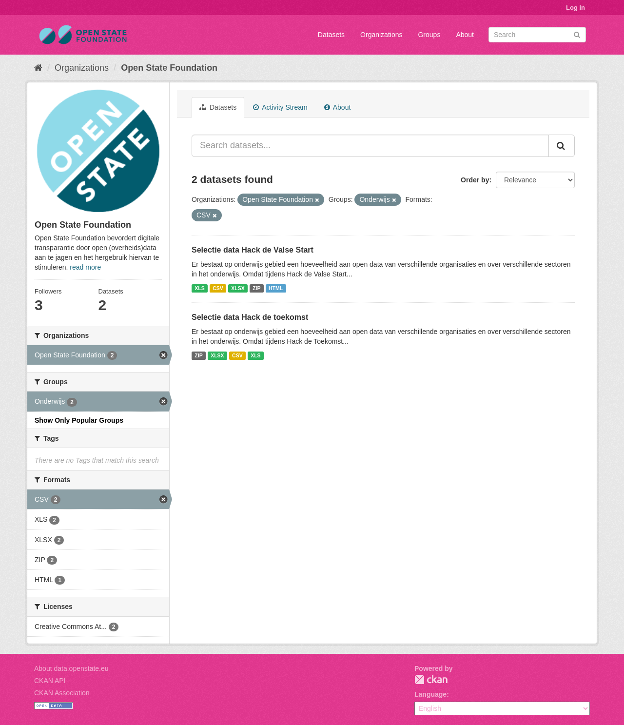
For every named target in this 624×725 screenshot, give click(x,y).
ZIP (256, 288)
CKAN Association (62, 693)
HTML (276, 288)
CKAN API (50, 681)
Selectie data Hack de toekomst (250, 317)
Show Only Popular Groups (79, 420)
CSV (218, 288)
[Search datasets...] (370, 146)
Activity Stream (280, 107)
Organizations (381, 35)
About (465, 35)
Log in (575, 7)
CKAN (431, 679)
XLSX (237, 288)
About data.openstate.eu (71, 668)
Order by (475, 180)
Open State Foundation (169, 68)
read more (85, 267)
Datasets (331, 35)
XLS (199, 288)
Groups (429, 35)
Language (430, 694)
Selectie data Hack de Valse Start (252, 250)
